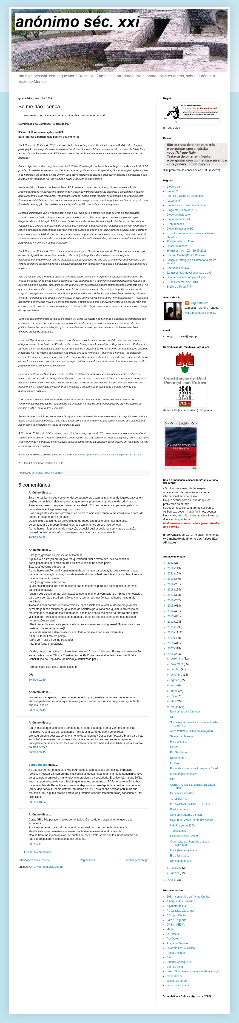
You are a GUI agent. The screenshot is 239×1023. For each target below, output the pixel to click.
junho (174, 691)
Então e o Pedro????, (180, 286)
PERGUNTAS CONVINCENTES (190, 804)
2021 (171, 573)
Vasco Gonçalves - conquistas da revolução (193, 971)
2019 (171, 584)
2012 (171, 621)
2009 (171, 638)
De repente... (178, 758)
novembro (177, 664)
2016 (171, 600)
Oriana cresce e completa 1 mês (186, 277)
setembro (177, 674)
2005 (171, 880)
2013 (171, 616)
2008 (171, 643)
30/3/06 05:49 (37, 710)
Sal (169, 957)
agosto (175, 680)
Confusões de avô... (179, 268)
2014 (171, 611)
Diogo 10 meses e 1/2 (180, 228)
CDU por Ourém (177, 915)
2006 (171, 654)
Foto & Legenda (176, 920)
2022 (171, 568)
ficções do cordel (177, 980)
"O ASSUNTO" (179, 798)
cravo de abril (175, 976)
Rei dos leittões (176, 952)
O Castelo (173, 934)
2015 (171, 605)
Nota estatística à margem (186, 711)
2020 (171, 578)
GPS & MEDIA (176, 924)
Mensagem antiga (137, 860)
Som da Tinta (175, 966)
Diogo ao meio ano (178, 214)
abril (174, 701)
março (175, 707)
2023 (171, 562)
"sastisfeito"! (174, 200)
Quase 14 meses (177, 246)
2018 (171, 589)
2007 (171, 648)
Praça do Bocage (177, 943)
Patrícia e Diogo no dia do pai (185, 195)
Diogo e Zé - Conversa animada (186, 205)
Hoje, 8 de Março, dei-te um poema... (193, 820)
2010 (171, 632)
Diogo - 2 (172, 191)
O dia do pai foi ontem (183, 774)
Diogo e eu (173, 186)
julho (174, 685)
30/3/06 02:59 (37, 679)
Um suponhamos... (181, 860)
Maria (170, 929)
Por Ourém (173, 938)
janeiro (175, 873)
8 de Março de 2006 (182, 825)
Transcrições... (179, 830)
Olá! (172, 716)
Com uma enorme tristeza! (186, 814)
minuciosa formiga (178, 985)
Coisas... (175, 747)
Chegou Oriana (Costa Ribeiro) (186, 255)
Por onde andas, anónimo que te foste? (194, 768)
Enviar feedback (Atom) (48, 866)
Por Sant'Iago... (179, 752)
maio (174, 696)
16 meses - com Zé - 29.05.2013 (186, 250)
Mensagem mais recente (35, 860)
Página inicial (88, 860)
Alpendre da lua (176, 906)
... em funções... (176, 224)
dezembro (177, 658)
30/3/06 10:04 (37, 802)
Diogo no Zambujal (178, 219)
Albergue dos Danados (181, 901)
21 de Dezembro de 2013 (182, 282)
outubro (176, 669)
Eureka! (174, 763)
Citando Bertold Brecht (184, 836)
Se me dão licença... (182, 736)
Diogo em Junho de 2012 (182, 210)
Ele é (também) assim (183, 850)
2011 (171, 627)
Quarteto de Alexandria (181, 948)
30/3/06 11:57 (37, 844)
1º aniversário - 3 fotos (180, 241)
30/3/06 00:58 (37, 537)
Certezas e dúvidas (182, 793)
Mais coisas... (178, 741)
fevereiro (176, 867)
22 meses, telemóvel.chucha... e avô (189, 272)
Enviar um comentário (37, 852)
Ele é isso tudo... (180, 855)
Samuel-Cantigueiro (179, 962)
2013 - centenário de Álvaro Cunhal (188, 896)
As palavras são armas (181, 910)
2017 (171, 594)
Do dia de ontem (180, 809)
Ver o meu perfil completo (200, 312)
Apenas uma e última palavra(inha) (191, 731)
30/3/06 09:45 (37, 752)
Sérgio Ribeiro (38, 764)
